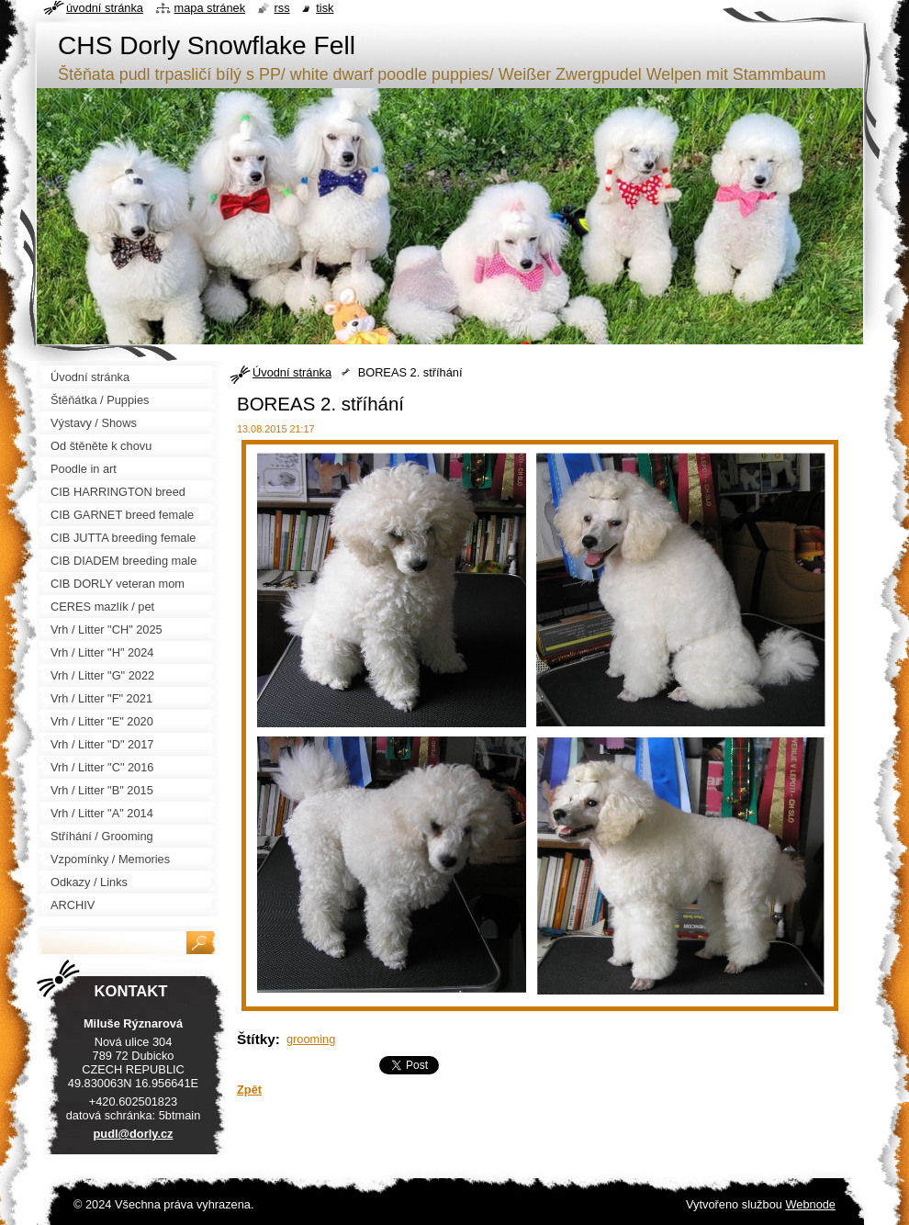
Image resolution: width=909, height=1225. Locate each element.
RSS (282, 8)
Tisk (324, 8)
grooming (310, 1039)
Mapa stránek (210, 8)
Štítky (256, 1039)
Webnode (810, 1204)
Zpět (249, 1089)
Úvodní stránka (291, 372)
